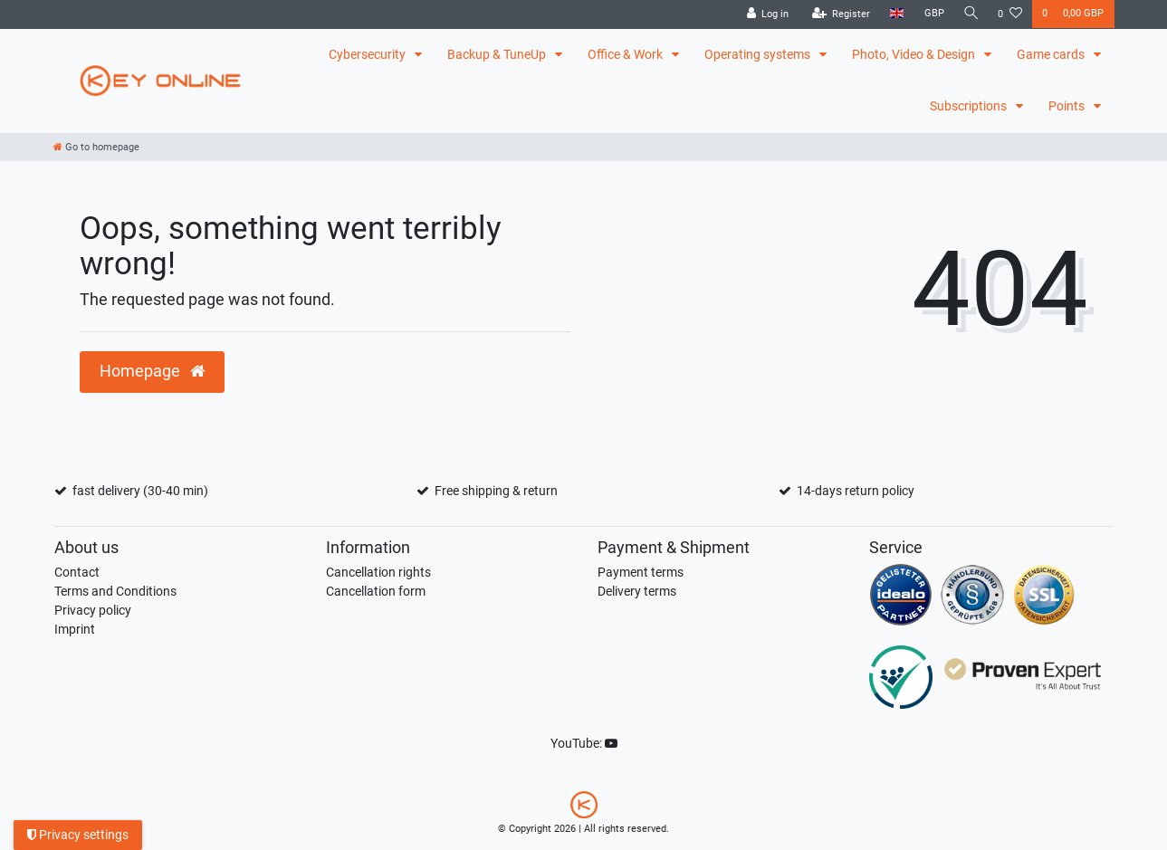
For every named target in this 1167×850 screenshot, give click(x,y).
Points (1067, 106)
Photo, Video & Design (915, 54)
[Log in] (765, 14)
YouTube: (583, 743)
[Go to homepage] (96, 147)
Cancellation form (376, 591)
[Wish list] (1010, 14)
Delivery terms (637, 591)
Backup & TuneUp (498, 54)
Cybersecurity (368, 54)
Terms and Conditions (115, 591)
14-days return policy (855, 490)
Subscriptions (969, 106)
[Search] (970, 14)
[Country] (895, 14)
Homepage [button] (152, 371)
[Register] (838, 14)
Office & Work (626, 54)
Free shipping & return (496, 490)
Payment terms (641, 572)
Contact (77, 572)
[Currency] (932, 14)
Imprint (74, 629)
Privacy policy (92, 610)
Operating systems (758, 54)
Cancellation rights (378, 572)
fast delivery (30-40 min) (140, 490)
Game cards (1052, 54)
